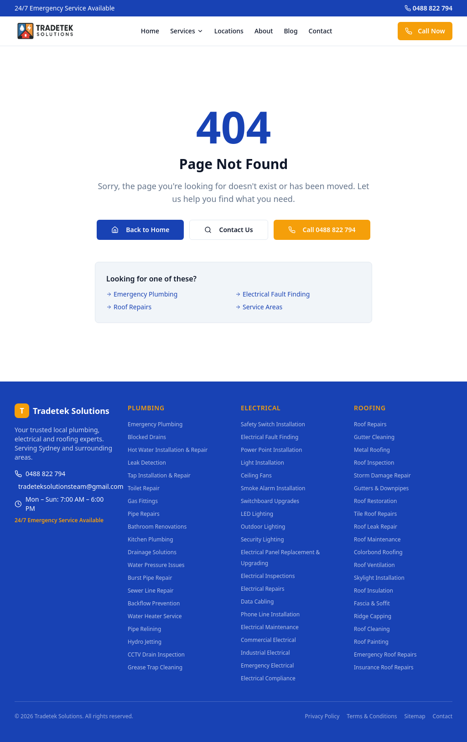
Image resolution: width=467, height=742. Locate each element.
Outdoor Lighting (263, 526)
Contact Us (228, 229)
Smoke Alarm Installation (273, 488)
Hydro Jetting (144, 642)
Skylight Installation (379, 578)
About (263, 30)
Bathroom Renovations (157, 526)
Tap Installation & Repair (159, 475)
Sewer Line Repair (150, 590)
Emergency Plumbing (141, 294)
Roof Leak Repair (375, 526)
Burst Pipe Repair (150, 578)
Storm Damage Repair (382, 475)
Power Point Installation (271, 450)
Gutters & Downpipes (381, 488)
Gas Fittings (143, 501)
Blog (290, 30)
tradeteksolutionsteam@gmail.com (65, 486)
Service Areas (258, 306)
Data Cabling (257, 601)
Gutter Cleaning (374, 437)
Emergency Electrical (267, 665)
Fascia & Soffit (372, 603)
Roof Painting (371, 642)
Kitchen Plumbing (150, 539)
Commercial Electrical (268, 640)
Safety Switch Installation (273, 424)
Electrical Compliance (268, 678)
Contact (320, 30)
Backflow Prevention (154, 603)
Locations (229, 30)
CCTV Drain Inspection (156, 654)
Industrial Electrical (265, 653)
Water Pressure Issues (156, 565)
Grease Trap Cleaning (155, 667)
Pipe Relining (144, 629)
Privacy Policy (322, 716)
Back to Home (140, 229)
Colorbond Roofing (378, 552)
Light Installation (262, 462)
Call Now (425, 30)
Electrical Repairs (263, 589)
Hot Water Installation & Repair (168, 450)
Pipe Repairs (144, 514)
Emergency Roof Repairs (385, 654)
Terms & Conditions (372, 716)
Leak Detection (147, 462)
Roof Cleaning (372, 629)
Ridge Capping (372, 616)
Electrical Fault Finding (272, 294)
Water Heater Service (155, 616)
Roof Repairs (128, 306)
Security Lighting (262, 539)
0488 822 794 (428, 8)
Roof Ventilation (374, 565)
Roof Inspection (374, 462)
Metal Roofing (372, 450)
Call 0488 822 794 (322, 229)
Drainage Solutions (152, 552)
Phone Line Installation (270, 614)
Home (150, 30)
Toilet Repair (144, 488)
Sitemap (414, 716)
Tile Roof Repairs (375, 514)
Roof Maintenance (377, 539)
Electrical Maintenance (270, 627)
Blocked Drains (147, 437)
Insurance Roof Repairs (384, 667)
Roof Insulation (373, 590)
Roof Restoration (375, 501)
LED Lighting (257, 514)
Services (186, 30)
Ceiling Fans (256, 475)
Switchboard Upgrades (270, 501)
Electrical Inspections (268, 576)
